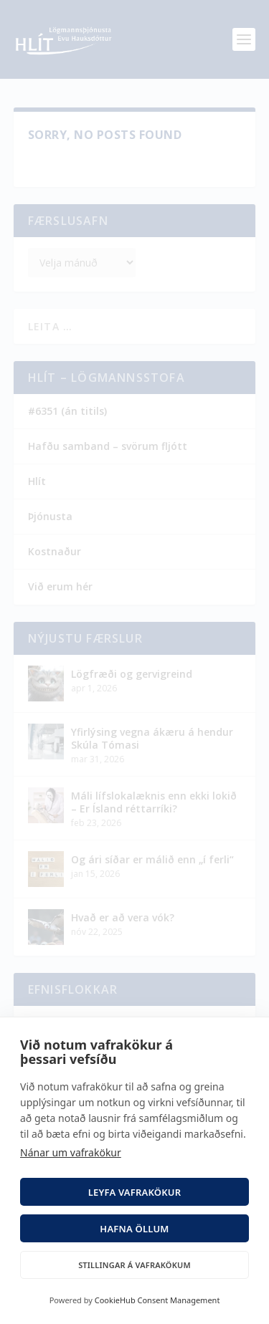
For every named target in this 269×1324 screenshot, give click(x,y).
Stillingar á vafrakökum (134, 1265)
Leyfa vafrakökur (134, 1192)
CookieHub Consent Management (157, 1300)
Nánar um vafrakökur (70, 1152)
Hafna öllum (134, 1228)
